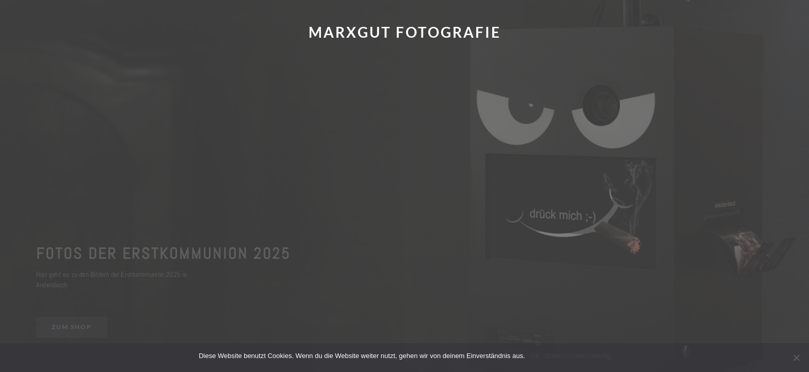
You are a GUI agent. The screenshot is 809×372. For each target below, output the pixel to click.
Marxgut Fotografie (405, 32)
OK (535, 356)
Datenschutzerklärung (577, 356)
